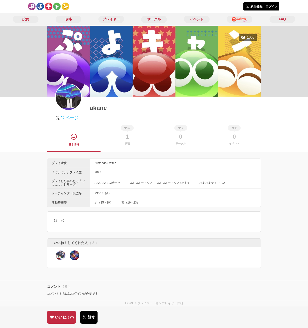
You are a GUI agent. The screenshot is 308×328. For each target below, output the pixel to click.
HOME (129, 303)
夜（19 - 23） (130, 202)
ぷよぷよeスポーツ (107, 182)
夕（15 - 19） (104, 202)
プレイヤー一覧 (148, 303)
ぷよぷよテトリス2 (212, 182)
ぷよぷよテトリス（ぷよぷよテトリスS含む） (160, 182)
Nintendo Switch (105, 163)
